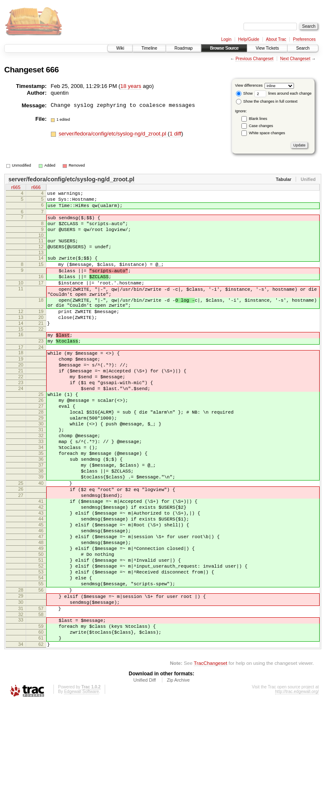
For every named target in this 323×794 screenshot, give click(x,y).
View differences (249, 85)
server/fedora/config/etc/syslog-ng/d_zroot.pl (112, 133)
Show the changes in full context (267, 101)
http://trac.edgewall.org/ (297, 782)
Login (226, 39)
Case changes (261, 126)
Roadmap (184, 48)
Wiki (120, 48)
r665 (15, 188)
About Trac (276, 39)
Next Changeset (295, 58)
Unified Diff (144, 770)
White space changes (267, 133)
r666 (35, 188)
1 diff (175, 133)
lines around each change (283, 93)
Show (244, 93)
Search (303, 48)
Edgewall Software (81, 782)
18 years (130, 86)
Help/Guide (248, 39)
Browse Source (224, 48)
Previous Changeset (254, 58)
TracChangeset (210, 754)
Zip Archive (178, 770)
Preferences (304, 39)
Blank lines (258, 119)
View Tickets (267, 48)
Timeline (149, 48)
